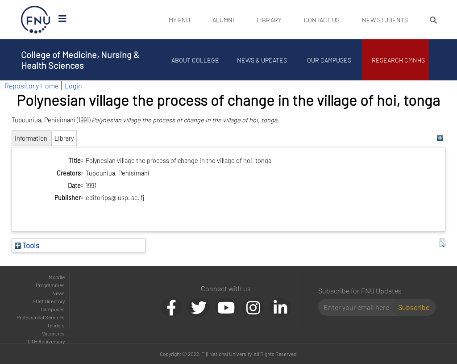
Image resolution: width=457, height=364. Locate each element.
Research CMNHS (398, 60)
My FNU (179, 20)
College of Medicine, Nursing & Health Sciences (80, 60)
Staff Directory (49, 301)
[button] (442, 242)
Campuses (53, 309)
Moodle (57, 277)
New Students (385, 20)
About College (195, 60)
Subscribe (413, 307)
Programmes (50, 285)
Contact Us (322, 20)
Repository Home (31, 85)
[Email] (358, 307)
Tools (27, 245)
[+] (439, 138)
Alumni (223, 20)
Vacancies (53, 333)
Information (31, 138)
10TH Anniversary (45, 341)
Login (73, 85)
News (58, 293)
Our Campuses (329, 60)
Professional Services (41, 317)
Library (269, 20)
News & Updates (262, 60)
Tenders (56, 325)
